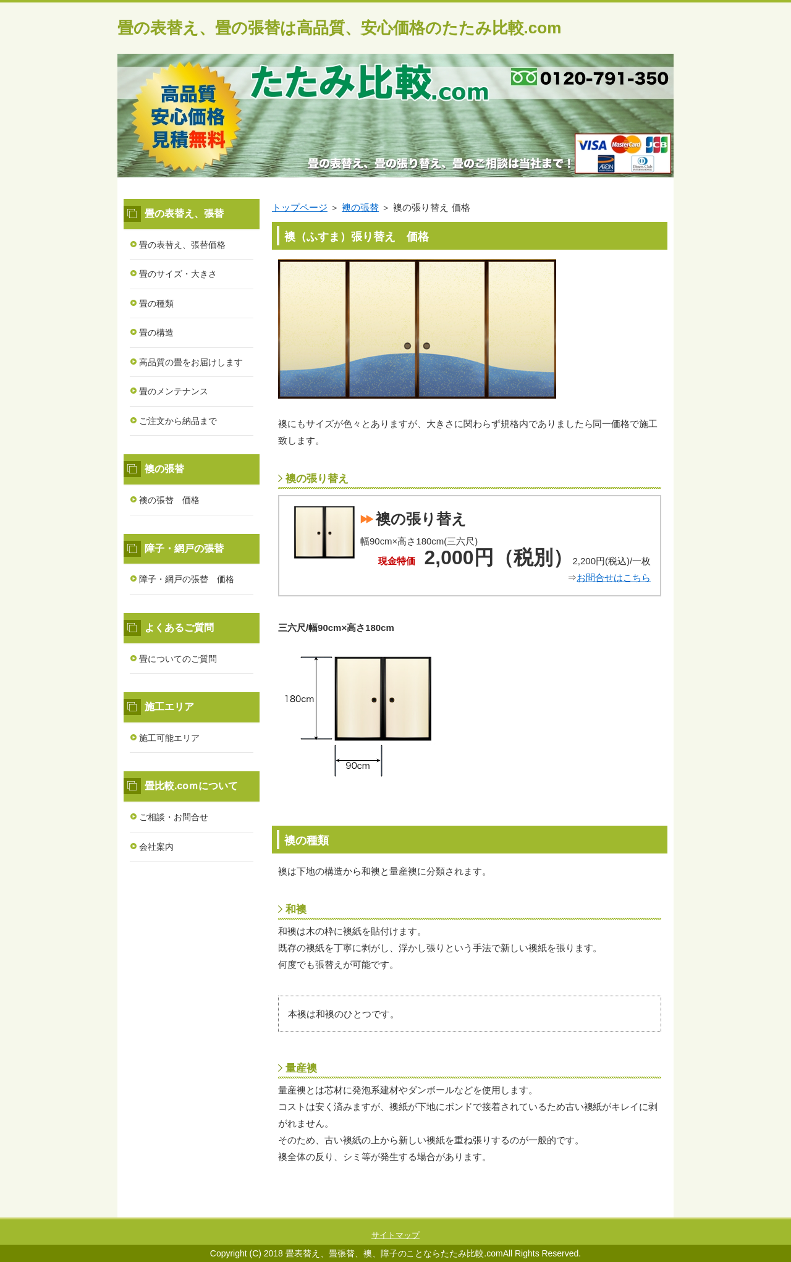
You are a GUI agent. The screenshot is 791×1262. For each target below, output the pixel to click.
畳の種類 (156, 303)
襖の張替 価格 (169, 500)
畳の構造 (156, 332)
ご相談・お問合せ (173, 817)
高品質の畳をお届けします (191, 362)
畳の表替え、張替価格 (182, 245)
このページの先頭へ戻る (636, 1210)
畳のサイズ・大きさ (178, 274)
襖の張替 (360, 207)
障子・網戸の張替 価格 (186, 579)
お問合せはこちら (614, 577)
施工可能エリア (169, 738)
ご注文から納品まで (178, 421)
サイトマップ (395, 1235)
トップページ (300, 207)
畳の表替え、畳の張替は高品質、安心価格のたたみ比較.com (339, 28)
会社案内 (156, 847)
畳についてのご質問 (178, 659)
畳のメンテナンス (173, 391)
